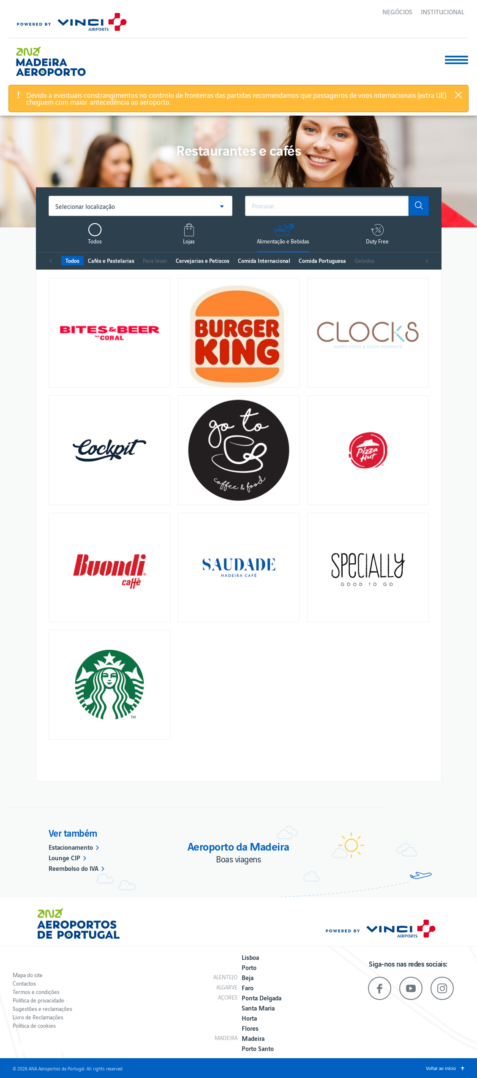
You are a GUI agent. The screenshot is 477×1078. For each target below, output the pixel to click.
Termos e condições (36, 992)
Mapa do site (28, 975)
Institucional (442, 11)
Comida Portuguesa (322, 261)
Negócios (397, 11)
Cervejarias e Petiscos (202, 261)
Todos (72, 261)
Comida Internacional (264, 261)
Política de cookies (34, 1025)
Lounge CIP (64, 857)
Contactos (24, 983)
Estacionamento (71, 846)
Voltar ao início (441, 1067)
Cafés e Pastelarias (111, 261)
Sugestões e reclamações (42, 1009)
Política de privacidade (38, 1000)
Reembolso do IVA (73, 868)
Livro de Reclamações (38, 1017)
